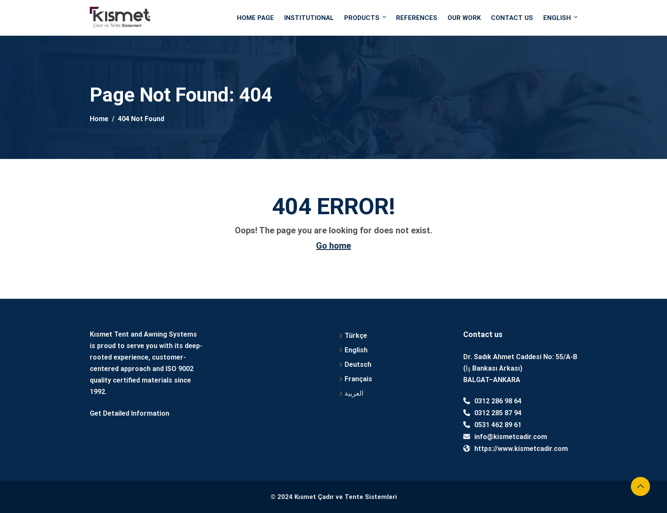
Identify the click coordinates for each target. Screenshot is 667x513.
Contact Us (512, 18)
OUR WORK (464, 18)
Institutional (309, 18)
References (416, 18)
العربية (354, 393)
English (560, 18)
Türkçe (356, 336)
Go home (333, 246)
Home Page (255, 18)
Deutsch (358, 364)
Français (358, 379)
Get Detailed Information (129, 413)
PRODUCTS (366, 18)
